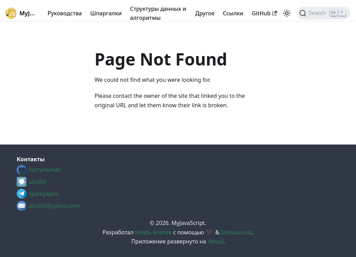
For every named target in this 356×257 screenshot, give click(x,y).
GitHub (264, 13)
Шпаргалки (106, 13)
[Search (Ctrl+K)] (323, 13)
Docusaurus (236, 232)
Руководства (65, 13)
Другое (205, 13)
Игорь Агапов (153, 232)
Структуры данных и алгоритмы (158, 13)
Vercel (215, 241)
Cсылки (233, 13)
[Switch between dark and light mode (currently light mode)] (286, 13)
